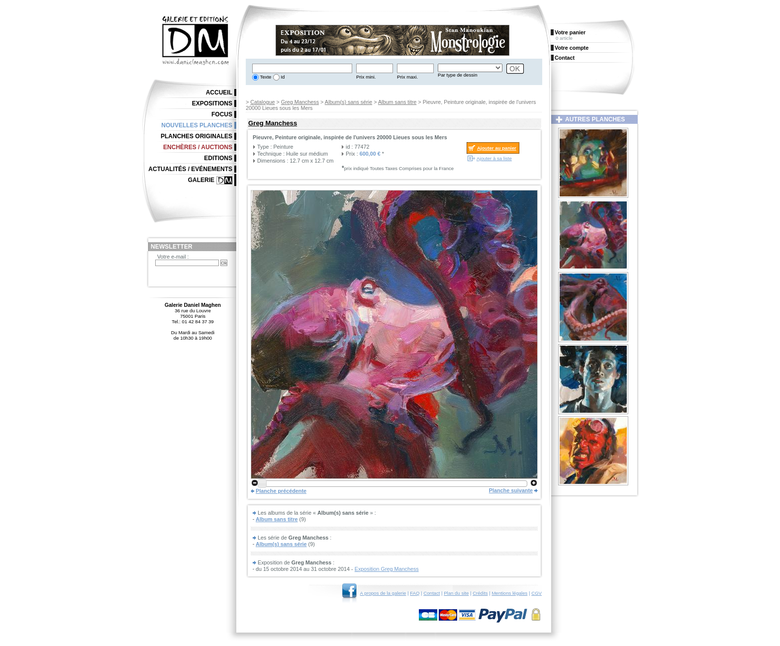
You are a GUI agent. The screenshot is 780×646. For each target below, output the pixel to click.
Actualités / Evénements (190, 169)
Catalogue (262, 102)
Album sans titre (397, 102)
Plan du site (456, 593)
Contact (431, 593)
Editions (218, 158)
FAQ (414, 593)
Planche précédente (281, 491)
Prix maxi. (407, 77)
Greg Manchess (300, 102)
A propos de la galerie (383, 593)
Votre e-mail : (173, 257)
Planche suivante (511, 490)
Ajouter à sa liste (494, 158)
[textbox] (302, 68)
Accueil (219, 92)
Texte (265, 77)
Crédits (480, 593)
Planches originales (196, 136)
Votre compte (571, 48)
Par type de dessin (457, 75)
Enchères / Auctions (197, 147)
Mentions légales (509, 593)
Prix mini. (366, 77)
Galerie (201, 180)
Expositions (212, 103)
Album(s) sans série (348, 102)
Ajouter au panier (496, 148)
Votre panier (570, 32)
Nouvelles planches (196, 125)
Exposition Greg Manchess (387, 569)
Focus (221, 114)
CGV (536, 593)
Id (282, 77)
